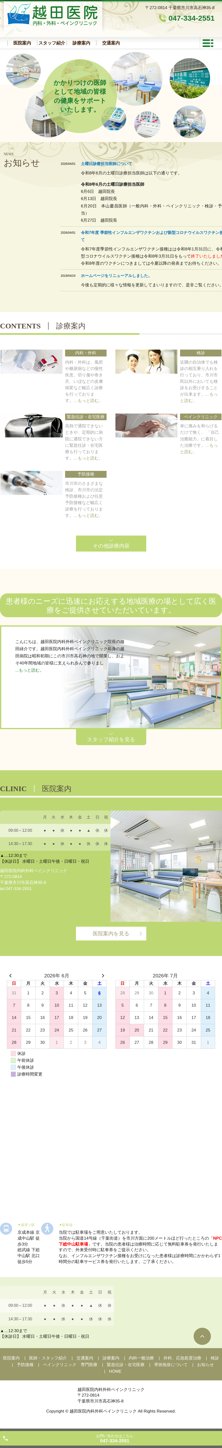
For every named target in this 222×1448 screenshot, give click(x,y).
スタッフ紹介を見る (111, 739)
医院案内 (22, 43)
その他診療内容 (111, 546)
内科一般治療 (141, 1358)
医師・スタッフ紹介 (48, 1358)
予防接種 (25, 1364)
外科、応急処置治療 (182, 1358)
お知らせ (205, 1364)
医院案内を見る (111, 933)
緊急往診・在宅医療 (126, 1364)
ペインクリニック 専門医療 (70, 1364)
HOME (115, 1371)
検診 (215, 1358)
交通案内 (111, 43)
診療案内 (81, 43)
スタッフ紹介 (51, 43)
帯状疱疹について (171, 1364)
